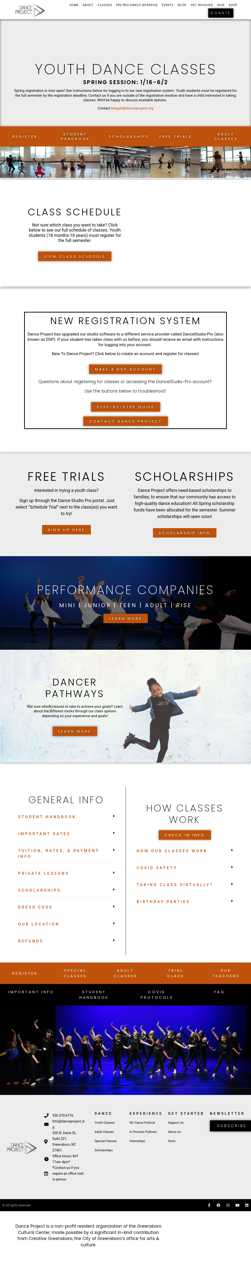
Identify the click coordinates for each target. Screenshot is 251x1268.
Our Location (38, 924)
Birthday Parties (163, 901)
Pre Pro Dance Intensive (137, 5)
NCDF (182, 5)
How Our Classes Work (172, 851)
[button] (5, 163)
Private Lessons (43, 873)
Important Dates (44, 833)
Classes (105, 5)
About (88, 5)
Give (221, 5)
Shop (233, 5)
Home (74, 5)
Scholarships (39, 890)
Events (168, 5)
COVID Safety (157, 868)
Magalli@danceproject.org (132, 108)
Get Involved (202, 5)
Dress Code (35, 907)
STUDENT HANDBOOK (47, 817)
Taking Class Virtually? (175, 884)
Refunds (30, 941)
